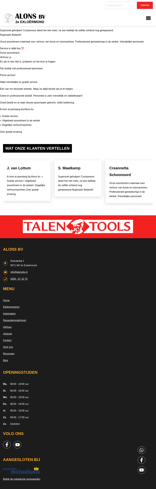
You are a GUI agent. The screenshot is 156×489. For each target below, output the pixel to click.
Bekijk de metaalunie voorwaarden (21, 479)
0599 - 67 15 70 (18, 279)
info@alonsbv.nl (19, 272)
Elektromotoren (11, 307)
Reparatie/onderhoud (14, 320)
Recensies (8, 353)
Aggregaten (9, 313)
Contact (7, 340)
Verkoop (7, 333)
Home (6, 300)
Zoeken (145, 5)
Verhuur (7, 327)
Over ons (8, 347)
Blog (5, 360)
